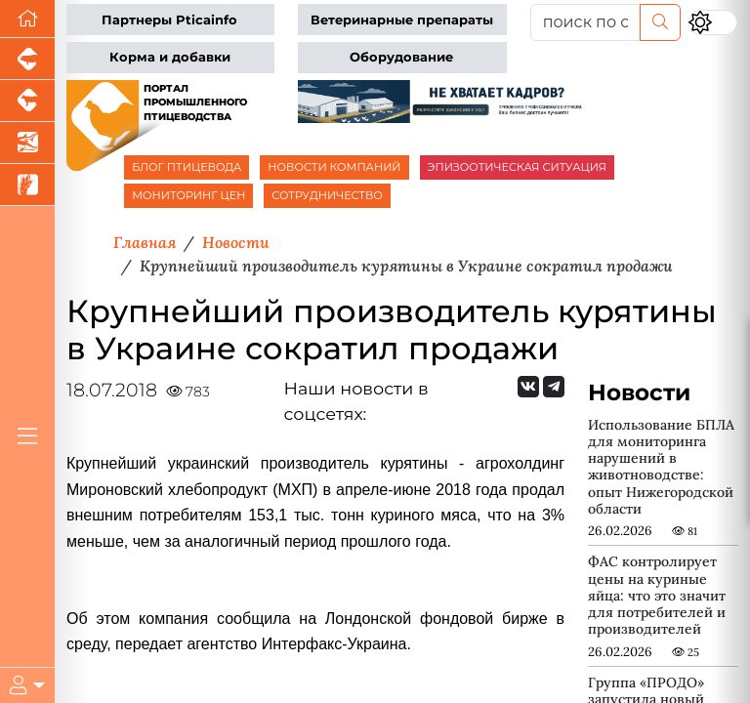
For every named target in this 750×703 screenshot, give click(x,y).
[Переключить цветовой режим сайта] (712, 22)
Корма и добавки (169, 57)
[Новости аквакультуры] (27, 143)
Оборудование (401, 57)
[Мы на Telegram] (553, 386)
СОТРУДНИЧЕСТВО (327, 195)
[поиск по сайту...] (585, 22)
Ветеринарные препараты (402, 20)
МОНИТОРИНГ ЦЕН (188, 195)
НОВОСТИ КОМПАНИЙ (334, 167)
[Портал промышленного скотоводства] (27, 101)
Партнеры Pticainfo (169, 20)
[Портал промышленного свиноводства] (27, 59)
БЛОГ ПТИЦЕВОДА (186, 167)
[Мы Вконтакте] (528, 386)
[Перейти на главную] (27, 19)
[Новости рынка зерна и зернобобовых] (27, 185)
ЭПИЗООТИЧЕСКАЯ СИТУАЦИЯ (517, 167)
